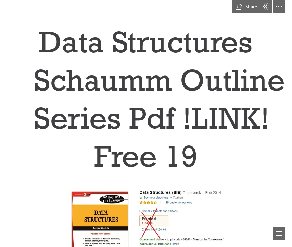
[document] (146, 123)
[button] (246, 6)
